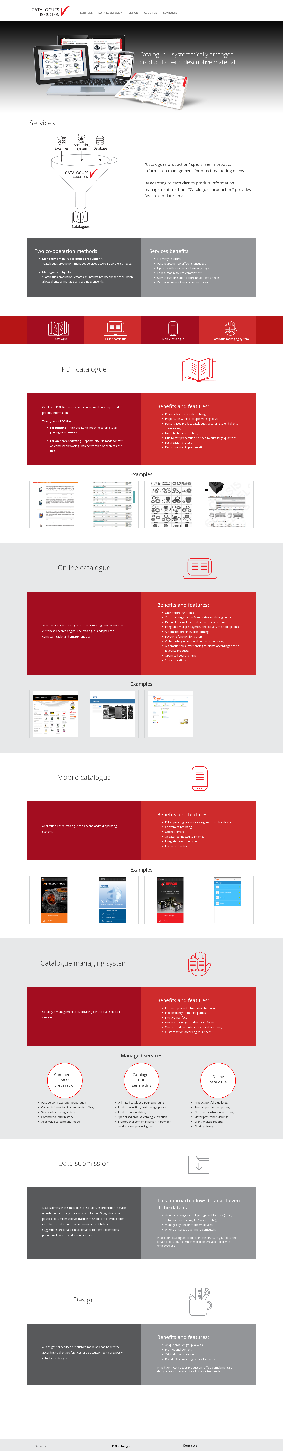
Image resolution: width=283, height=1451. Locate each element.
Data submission (109, 12)
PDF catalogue (121, 1446)
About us (148, 12)
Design (131, 12)
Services (84, 12)
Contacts (168, 12)
